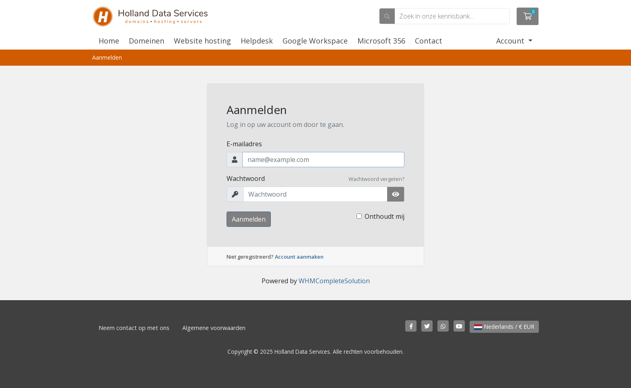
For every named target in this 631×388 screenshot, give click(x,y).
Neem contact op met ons (134, 328)
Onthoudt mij (384, 216)
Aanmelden (249, 219)
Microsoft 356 (381, 41)
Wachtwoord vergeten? (376, 179)
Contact (428, 41)
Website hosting (202, 41)
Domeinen (146, 41)
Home (109, 41)
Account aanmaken (299, 256)
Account (511, 41)
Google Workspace (315, 41)
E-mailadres (244, 143)
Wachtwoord (246, 178)
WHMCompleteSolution (334, 280)
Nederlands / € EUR (504, 326)
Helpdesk (257, 41)
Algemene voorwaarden (213, 328)
